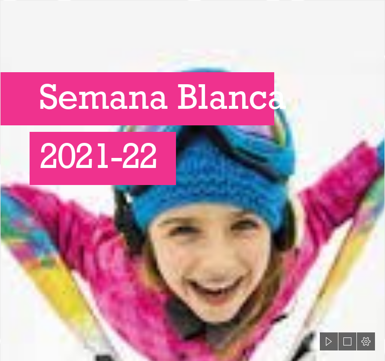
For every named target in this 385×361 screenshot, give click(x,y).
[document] (192, 180)
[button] (329, 341)
